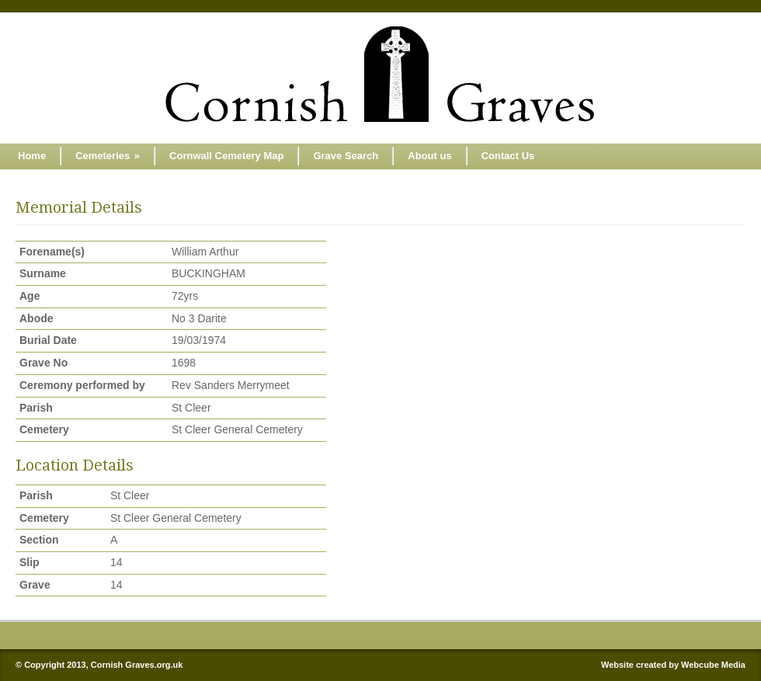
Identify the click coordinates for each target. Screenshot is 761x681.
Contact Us (508, 156)
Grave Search (345, 156)
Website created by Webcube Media (673, 664)
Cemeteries (107, 156)
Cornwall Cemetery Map (226, 156)
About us (429, 156)
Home (32, 156)
